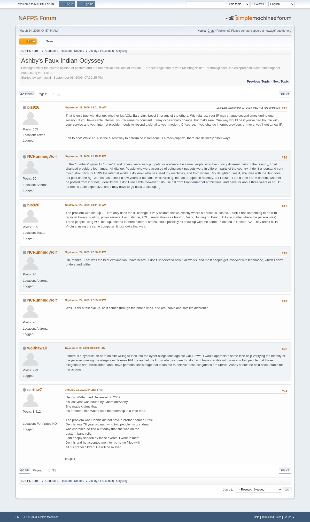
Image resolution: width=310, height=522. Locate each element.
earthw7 (34, 390)
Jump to (228, 489)
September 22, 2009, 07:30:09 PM (85, 252)
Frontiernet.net (194, 182)
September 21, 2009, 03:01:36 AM (85, 107)
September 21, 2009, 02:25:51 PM (85, 156)
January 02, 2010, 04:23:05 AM (84, 389)
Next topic (281, 81)
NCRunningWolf (42, 156)
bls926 (33, 107)
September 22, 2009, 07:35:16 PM (85, 300)
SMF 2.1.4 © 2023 (26, 516)
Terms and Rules (271, 516)
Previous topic (258, 81)
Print (285, 94)
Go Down (27, 94)
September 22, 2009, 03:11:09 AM (85, 205)
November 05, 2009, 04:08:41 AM (85, 348)
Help (256, 516)
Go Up (24, 470)
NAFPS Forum (37, 18)
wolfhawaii (37, 348)
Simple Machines (48, 516)
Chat (211, 30)
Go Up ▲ (289, 516)
